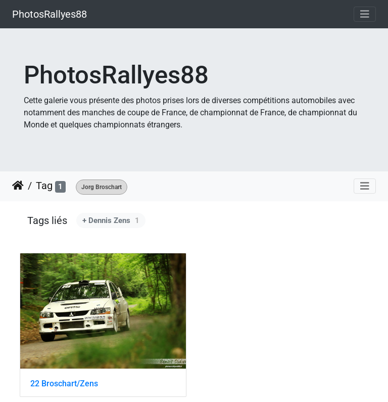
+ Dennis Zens (110, 220)
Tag (44, 186)
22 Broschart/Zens (64, 383)
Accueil (18, 185)
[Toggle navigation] (365, 14)
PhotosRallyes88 (49, 14)
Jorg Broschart (101, 187)
